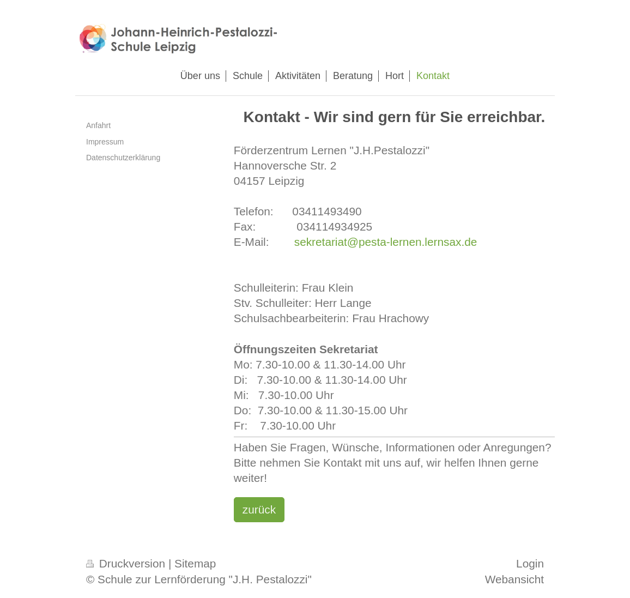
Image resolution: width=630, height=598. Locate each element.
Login (530, 563)
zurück (259, 509)
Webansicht (514, 579)
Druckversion (127, 563)
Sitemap (195, 563)
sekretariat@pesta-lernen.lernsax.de (385, 241)
